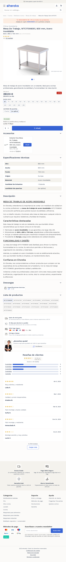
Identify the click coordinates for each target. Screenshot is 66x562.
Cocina (10, 15)
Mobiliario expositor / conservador (14, 521)
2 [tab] (34, 79)
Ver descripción (51, 88)
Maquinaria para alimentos (11, 512)
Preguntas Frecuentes (56, 501)
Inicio (4, 15)
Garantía (34, 507)
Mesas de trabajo (31, 15)
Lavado (5, 507)
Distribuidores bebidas (10, 498)
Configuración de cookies (33, 550)
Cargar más (33, 447)
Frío (4, 501)
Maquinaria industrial (9, 518)
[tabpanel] (33, 59)
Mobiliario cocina (19, 15)
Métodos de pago (37, 501)
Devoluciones (35, 504)
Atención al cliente (55, 498)
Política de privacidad (33, 552)
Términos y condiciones (33, 557)
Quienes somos (54, 504)
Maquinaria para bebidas (11, 515)
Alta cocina (7, 504)
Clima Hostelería (10, 26)
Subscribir (57, 531)
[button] (61, 5)
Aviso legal (33, 555)
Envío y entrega (36, 498)
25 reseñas (9, 38)
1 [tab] (32, 79)
